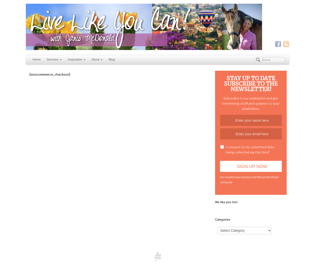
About (97, 59)
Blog (112, 59)
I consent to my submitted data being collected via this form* (247, 149)
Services (54, 59)
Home (36, 59)
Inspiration (76, 59)
